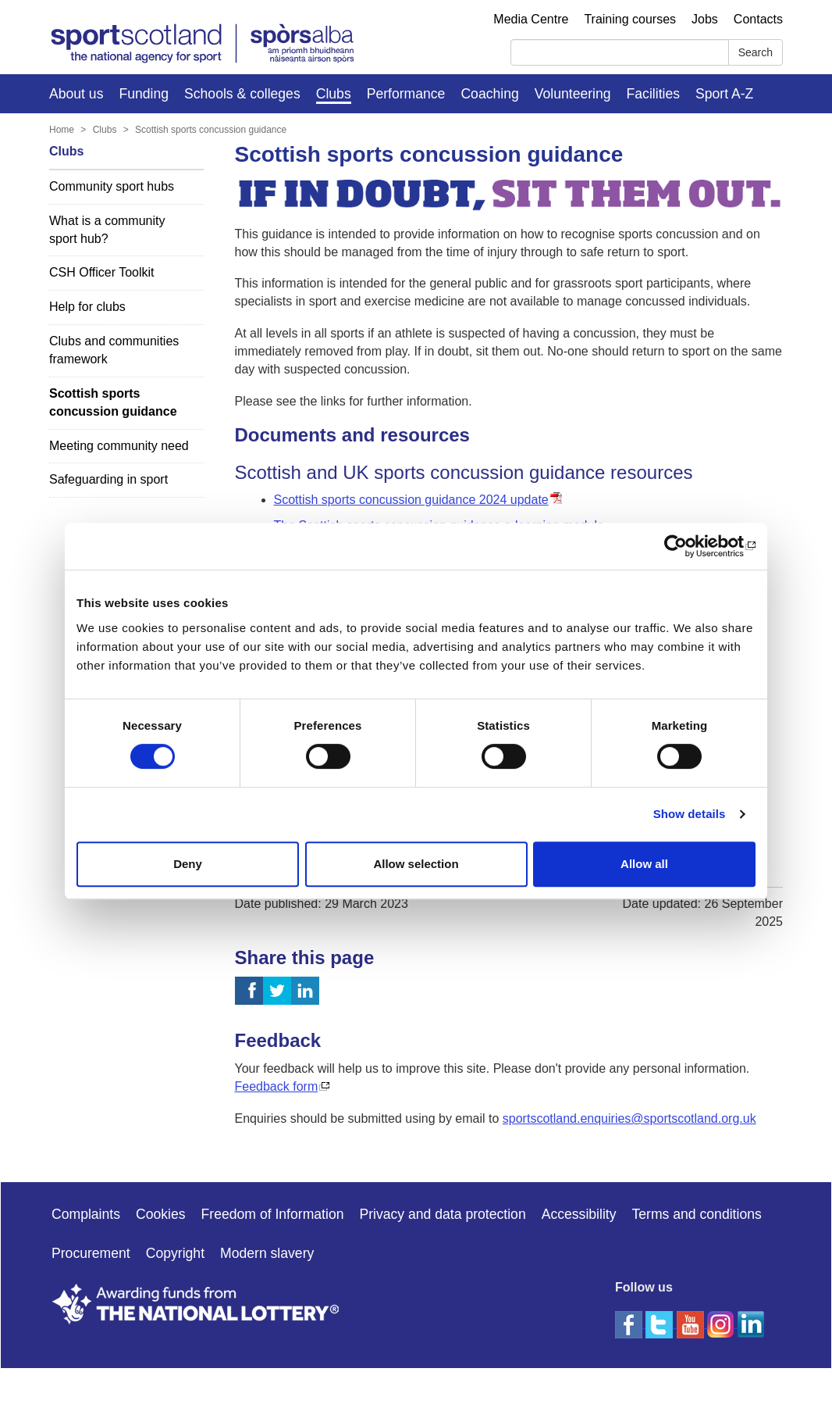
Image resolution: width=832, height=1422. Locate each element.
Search (755, 52)
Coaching (489, 94)
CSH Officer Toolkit (102, 272)
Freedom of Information (272, 1214)
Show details (689, 813)
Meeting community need (119, 445)
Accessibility (579, 1214)
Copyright (175, 1253)
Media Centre (530, 19)
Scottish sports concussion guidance (210, 129)
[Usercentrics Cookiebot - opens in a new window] (687, 546)
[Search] (619, 52)
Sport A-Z (724, 94)
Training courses (630, 19)
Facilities (653, 94)
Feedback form (276, 1086)
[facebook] (630, 1323)
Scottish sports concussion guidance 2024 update (411, 499)
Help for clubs (87, 306)
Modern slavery (267, 1253)
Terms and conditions (697, 1214)
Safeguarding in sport (108, 479)
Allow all (644, 863)
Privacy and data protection (442, 1214)
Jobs (705, 19)
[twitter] (660, 1323)
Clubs (333, 94)
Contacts (758, 19)
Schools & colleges (242, 94)
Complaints (86, 1214)
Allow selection (415, 863)
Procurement (91, 1253)
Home (61, 129)
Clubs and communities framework (114, 350)
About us (76, 94)
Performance (406, 94)
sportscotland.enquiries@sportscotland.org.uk (629, 1118)
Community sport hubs (111, 186)
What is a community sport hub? (107, 229)
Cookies (161, 1214)
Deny (187, 863)
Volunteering (573, 94)
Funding (144, 94)
